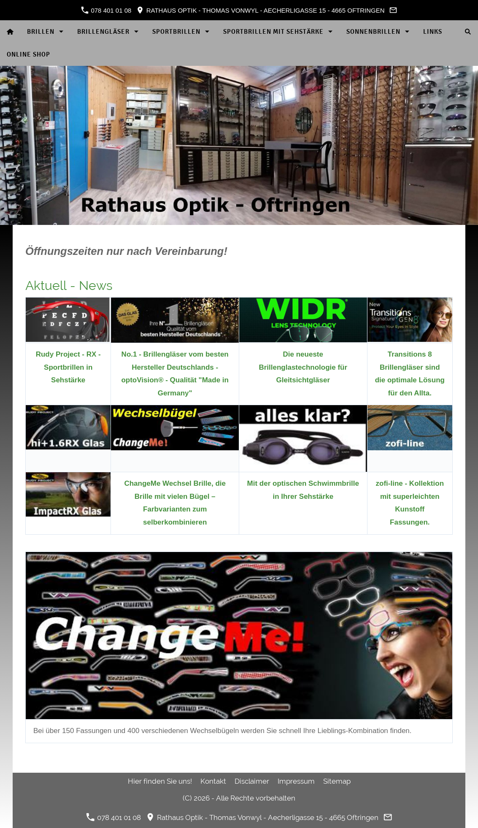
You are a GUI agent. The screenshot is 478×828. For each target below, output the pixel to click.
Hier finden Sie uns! (160, 781)
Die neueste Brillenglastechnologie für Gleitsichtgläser (303, 367)
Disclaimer (252, 781)
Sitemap (337, 781)
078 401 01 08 (106, 10)
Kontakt (213, 781)
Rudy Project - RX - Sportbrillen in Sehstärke (68, 367)
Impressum (296, 781)
